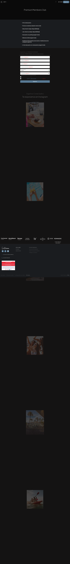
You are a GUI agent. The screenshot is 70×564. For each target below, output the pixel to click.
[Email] (35, 64)
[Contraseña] (34, 73)
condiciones (28, 78)
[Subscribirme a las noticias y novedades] (20, 76)
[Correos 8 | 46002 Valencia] (2, 254)
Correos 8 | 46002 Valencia (8, 254)
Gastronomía (18, 250)
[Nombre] (35, 57)
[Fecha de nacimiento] (35, 67)
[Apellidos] (35, 60)
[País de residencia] (34, 70)
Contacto (17, 249)
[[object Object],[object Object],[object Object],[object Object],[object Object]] (20, 78)
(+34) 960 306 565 (6, 257)
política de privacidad (33, 78)
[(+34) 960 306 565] (2, 257)
